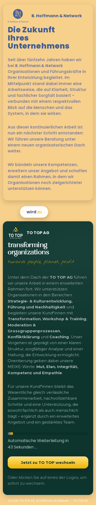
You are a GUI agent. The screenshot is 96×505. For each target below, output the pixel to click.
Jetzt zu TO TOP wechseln (48, 462)
